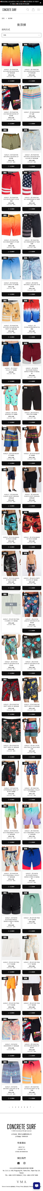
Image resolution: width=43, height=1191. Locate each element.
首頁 (3, 18)
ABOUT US (22, 1147)
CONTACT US (21, 1149)
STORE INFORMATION (21, 1151)
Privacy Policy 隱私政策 (22, 1186)
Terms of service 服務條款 (8, 1186)
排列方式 (6, 29)
